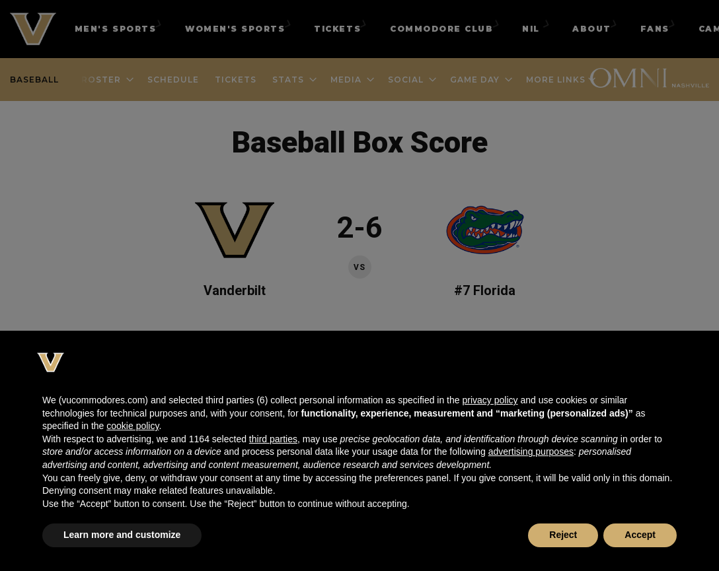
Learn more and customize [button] (121, 534)
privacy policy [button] (489, 400)
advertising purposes (531, 451)
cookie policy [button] (132, 425)
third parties (273, 439)
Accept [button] (640, 534)
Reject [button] (563, 534)
